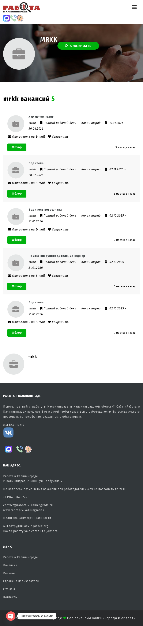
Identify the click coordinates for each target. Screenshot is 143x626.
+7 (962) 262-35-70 (16, 497)
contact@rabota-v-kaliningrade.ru (28, 505)
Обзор (17, 147)
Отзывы (9, 589)
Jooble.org (40, 526)
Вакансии (10, 565)
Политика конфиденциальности (27, 518)
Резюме (9, 573)
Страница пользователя (21, 581)
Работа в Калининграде (20, 557)
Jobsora (52, 531)
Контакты (10, 597)
